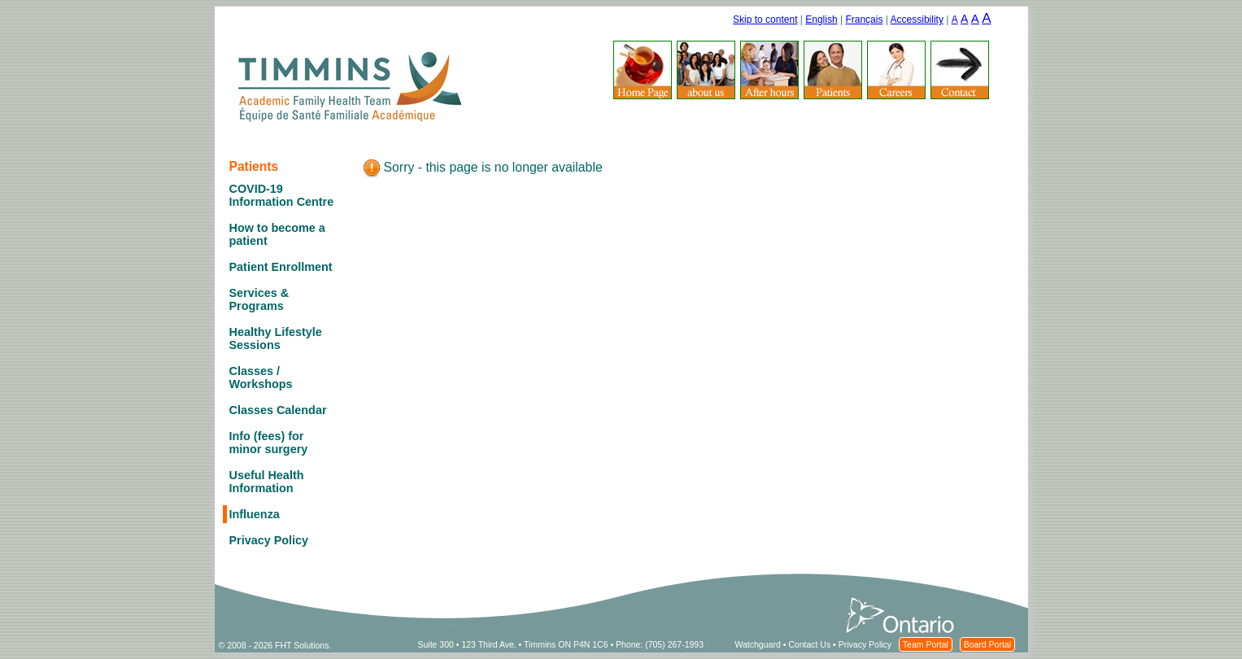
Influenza (254, 514)
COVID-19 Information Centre (281, 195)
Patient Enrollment (281, 266)
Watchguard (758, 644)
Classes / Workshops (261, 377)
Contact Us (809, 644)
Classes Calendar (278, 410)
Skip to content (765, 19)
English (821, 19)
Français (863, 19)
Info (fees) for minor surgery (268, 443)
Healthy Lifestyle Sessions (275, 338)
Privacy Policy (269, 540)
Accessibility (917, 19)
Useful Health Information (266, 482)
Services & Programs (259, 299)
